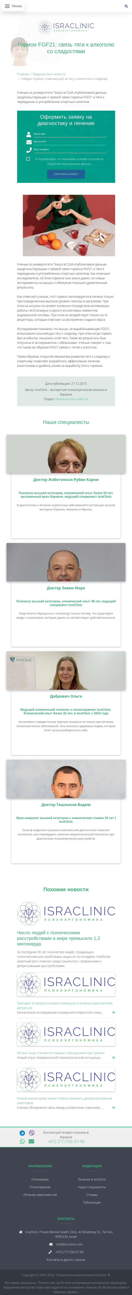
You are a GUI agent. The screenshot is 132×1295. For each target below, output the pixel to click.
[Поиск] (126, 7)
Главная (23, 76)
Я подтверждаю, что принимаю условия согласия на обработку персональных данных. (69, 161)
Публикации (92, 1204)
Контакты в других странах (66, 1261)
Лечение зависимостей (40, 1196)
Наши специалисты (66, 424)
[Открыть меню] (13, 7)
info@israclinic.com (69, 1246)
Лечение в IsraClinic (92, 1181)
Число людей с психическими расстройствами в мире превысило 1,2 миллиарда (58, 940)
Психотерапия (40, 1188)
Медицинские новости (49, 76)
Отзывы (92, 1196)
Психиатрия (40, 1181)
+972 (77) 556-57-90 (66, 1143)
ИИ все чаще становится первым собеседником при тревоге (61, 1054)
